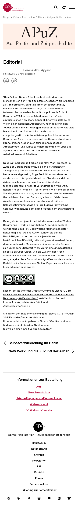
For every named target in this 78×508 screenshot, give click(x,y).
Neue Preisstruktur (39, 392)
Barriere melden (39, 484)
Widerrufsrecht (39, 404)
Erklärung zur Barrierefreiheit (38, 490)
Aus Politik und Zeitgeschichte (46, 17)
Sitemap (39, 454)
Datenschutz (39, 448)
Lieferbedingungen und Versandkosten (39, 398)
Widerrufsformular (39, 410)
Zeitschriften (19, 17)
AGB (39, 386)
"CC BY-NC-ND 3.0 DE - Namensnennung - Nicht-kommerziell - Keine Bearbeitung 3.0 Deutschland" (38, 294)
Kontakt (39, 472)
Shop (6, 17)
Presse (39, 478)
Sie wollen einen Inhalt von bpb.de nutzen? (28, 328)
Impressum (39, 442)
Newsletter (39, 460)
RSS (39, 466)
